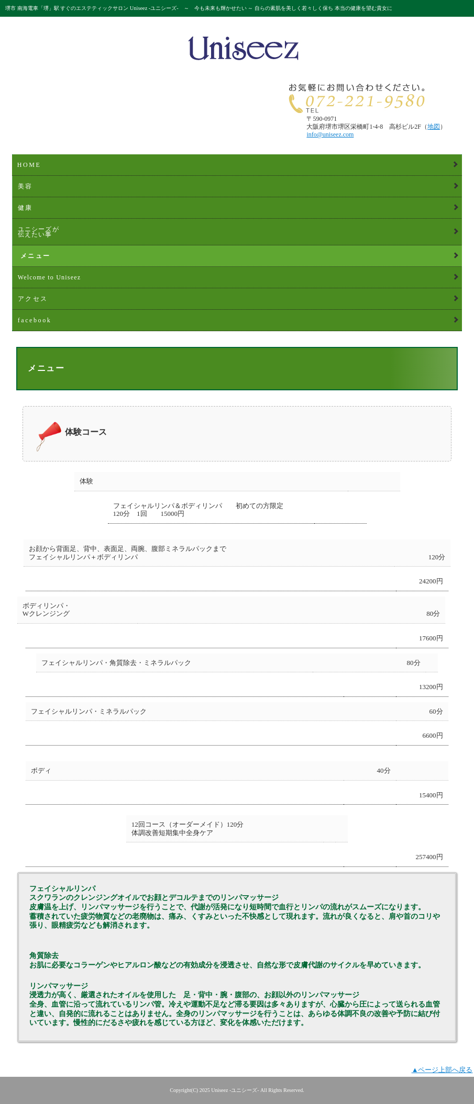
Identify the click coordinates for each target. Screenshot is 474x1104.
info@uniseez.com (330, 134)
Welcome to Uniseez (49, 277)
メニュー (35, 256)
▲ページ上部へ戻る (442, 1070)
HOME (29, 164)
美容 (25, 186)
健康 (25, 207)
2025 (205, 1090)
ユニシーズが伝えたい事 (38, 232)
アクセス (33, 298)
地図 (433, 126)
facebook (35, 320)
